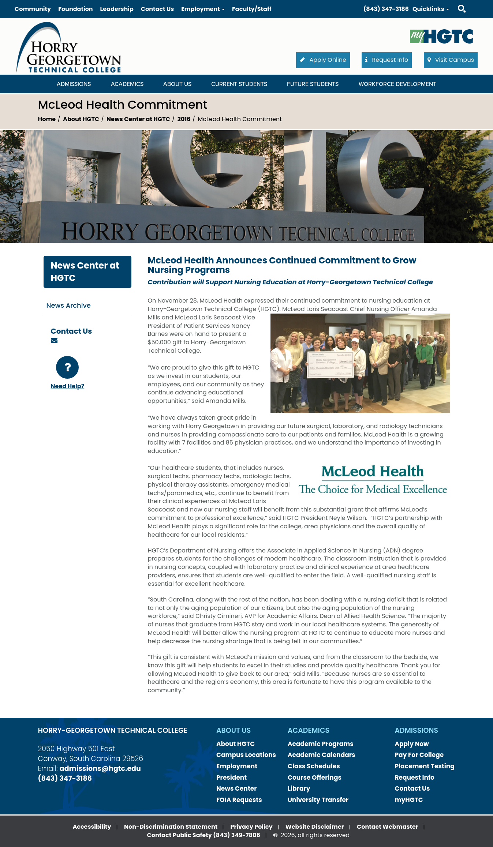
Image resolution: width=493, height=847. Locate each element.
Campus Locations (246, 754)
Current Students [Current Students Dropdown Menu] (239, 84)
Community (33, 9)
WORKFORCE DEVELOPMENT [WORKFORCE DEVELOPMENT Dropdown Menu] (397, 84)
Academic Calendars (321, 754)
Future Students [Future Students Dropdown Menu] (313, 84)
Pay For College (419, 754)
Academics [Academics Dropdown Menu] (127, 84)
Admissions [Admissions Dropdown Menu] (74, 84)
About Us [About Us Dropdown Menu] (177, 84)
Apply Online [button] (323, 60)
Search (455, 1)
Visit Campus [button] (450, 60)
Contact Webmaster (387, 826)
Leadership (117, 9)
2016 (184, 119)
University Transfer (318, 799)
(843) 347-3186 (386, 9)
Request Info (414, 777)
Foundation (75, 9)
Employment (236, 766)
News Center (236, 788)
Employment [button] (203, 9)
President (231, 777)
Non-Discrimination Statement (170, 826)
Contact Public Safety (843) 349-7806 (203, 835)
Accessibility (91, 826)
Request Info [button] (386, 60)
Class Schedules (314, 766)
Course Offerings (314, 777)
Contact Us (157, 9)
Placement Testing (425, 766)
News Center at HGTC (138, 119)
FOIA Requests (239, 799)
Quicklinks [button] (430, 9)
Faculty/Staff (251, 9)
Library (299, 788)
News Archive (68, 305)
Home (47, 119)
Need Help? (68, 373)
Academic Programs (321, 743)
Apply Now (412, 743)
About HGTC (81, 119)
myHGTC (409, 799)
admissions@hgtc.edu (100, 768)
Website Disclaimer (314, 826)
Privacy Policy (252, 826)
